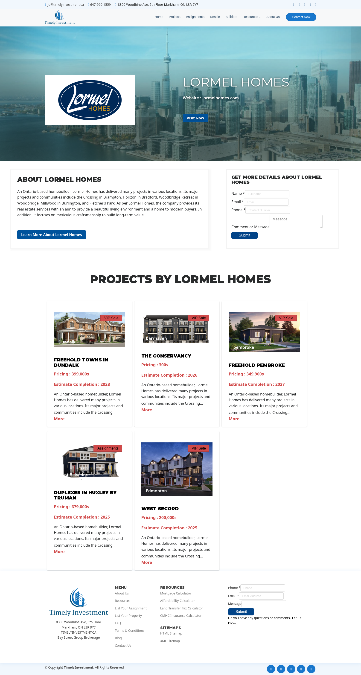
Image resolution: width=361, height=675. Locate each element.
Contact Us (123, 645)
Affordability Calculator (177, 600)
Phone (238, 209)
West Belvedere (74, 474)
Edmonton (156, 490)
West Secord (160, 508)
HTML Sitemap (171, 633)
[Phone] (267, 210)
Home (159, 17)
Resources (250, 17)
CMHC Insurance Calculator (181, 615)
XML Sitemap (170, 641)
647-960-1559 (100, 4)
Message (235, 603)
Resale (215, 17)
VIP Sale (111, 318)
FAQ (118, 623)
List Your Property (128, 615)
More (59, 418)
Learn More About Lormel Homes (51, 234)
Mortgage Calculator (175, 593)
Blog (118, 638)
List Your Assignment (131, 608)
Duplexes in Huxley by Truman (85, 495)
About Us (273, 17)
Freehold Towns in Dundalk (81, 362)
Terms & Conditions (130, 630)
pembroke (243, 347)
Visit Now (195, 118)
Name (238, 193)
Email (237, 201)
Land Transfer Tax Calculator (181, 608)
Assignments (195, 17)
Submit (244, 235)
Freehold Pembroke (257, 365)
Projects (174, 17)
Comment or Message (250, 226)
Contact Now (301, 17)
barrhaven (156, 338)
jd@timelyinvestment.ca (66, 4)
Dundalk (67, 342)
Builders (231, 17)
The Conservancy (166, 356)
